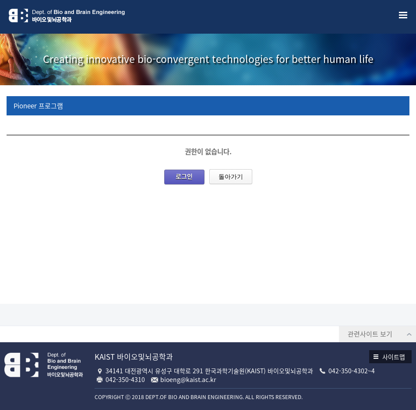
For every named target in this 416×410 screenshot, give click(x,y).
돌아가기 (231, 176)
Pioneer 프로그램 (38, 106)
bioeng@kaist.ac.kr (188, 379)
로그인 (184, 176)
